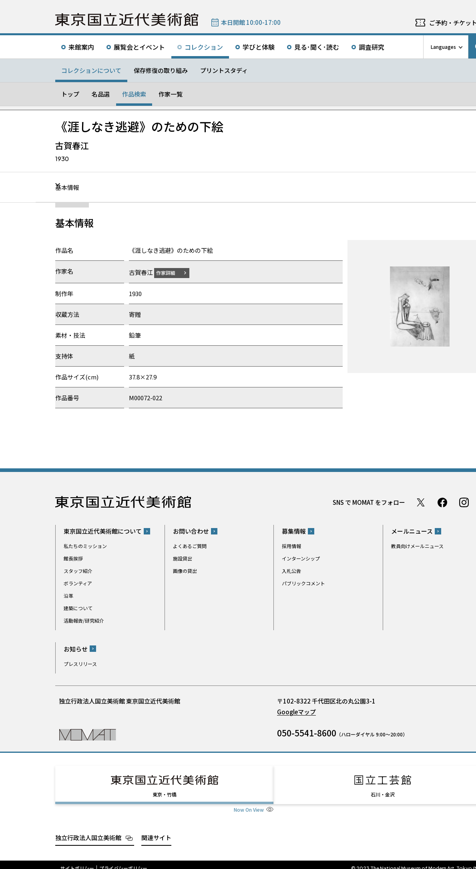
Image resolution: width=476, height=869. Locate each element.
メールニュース (412, 531)
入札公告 (291, 570)
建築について (78, 608)
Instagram (464, 502)
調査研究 (371, 47)
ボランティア (78, 583)
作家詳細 (170, 272)
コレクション (204, 47)
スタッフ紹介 (78, 570)
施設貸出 (182, 558)
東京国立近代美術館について (103, 531)
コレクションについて (91, 70)
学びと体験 (259, 47)
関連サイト (156, 830)
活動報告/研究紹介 (84, 620)
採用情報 (291, 545)
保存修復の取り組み (161, 70)
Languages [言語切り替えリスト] (443, 46)
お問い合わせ (191, 531)
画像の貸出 (185, 570)
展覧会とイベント (139, 47)
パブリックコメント (303, 583)
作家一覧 (171, 94)
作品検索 (134, 94)
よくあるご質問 (190, 545)
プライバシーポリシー (123, 861)
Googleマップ (296, 711)
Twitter (421, 502)
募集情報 (294, 531)
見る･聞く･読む (316, 47)
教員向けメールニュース (417, 545)
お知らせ (76, 648)
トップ (70, 94)
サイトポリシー (77, 861)
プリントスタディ (224, 70)
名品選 (101, 94)
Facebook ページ (442, 502)
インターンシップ (301, 558)
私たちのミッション (85, 545)
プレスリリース (80, 663)
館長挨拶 (73, 558)
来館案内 (81, 47)
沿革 (68, 595)
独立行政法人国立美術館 (88, 830)
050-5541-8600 (306, 732)
